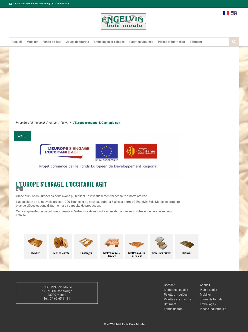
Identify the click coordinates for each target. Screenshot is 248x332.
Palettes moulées (175, 294)
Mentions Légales (176, 290)
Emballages (208, 304)
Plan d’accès (208, 290)
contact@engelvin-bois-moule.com (31, 3)
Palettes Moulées (141, 42)
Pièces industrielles (171, 42)
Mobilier (32, 42)
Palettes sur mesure (177, 299)
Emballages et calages (109, 42)
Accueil (17, 42)
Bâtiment (196, 42)
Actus (22, 136)
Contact (169, 285)
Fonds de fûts (52, 42)
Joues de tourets (77, 42)
